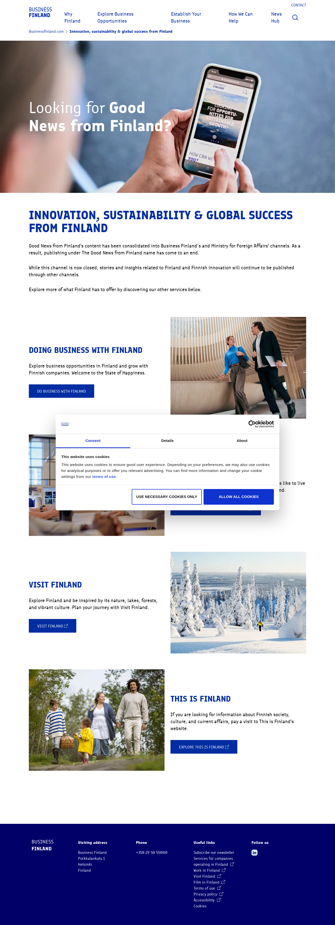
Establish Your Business (186, 17)
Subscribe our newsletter (214, 852)
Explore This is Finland (204, 747)
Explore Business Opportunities (115, 17)
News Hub (276, 17)
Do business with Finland (61, 391)
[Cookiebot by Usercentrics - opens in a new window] (252, 424)
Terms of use (207, 888)
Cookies (200, 906)
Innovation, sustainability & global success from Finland (121, 31)
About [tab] (242, 440)
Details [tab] (167, 440)
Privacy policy (208, 894)
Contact (298, 5)
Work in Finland (210, 870)
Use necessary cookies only (166, 496)
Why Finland (72, 17)
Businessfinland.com (46, 31)
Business (40, 12)
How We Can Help (241, 17)
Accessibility (207, 900)
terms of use (104, 476)
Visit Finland (52, 626)
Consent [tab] (93, 440)
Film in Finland (209, 882)
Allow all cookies (239, 496)
